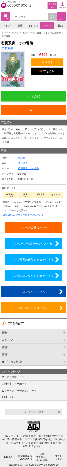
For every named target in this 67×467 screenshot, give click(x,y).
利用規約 (8, 457)
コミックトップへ (33, 291)
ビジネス (33, 25)
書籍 (20, 25)
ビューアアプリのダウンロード (19, 390)
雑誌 (60, 25)
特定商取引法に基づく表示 (41, 457)
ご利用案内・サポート (14, 383)
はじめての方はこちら (33, 307)
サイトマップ (58, 457)
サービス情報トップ (13, 376)
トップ (6, 25)
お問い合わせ (9, 397)
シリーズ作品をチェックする (33, 243)
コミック (47, 25)
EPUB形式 (8, 214)
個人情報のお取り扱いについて (25, 457)
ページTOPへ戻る (33, 412)
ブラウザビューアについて (30, 214)
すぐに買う (33, 96)
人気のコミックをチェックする (34, 275)
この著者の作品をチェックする (34, 259)
